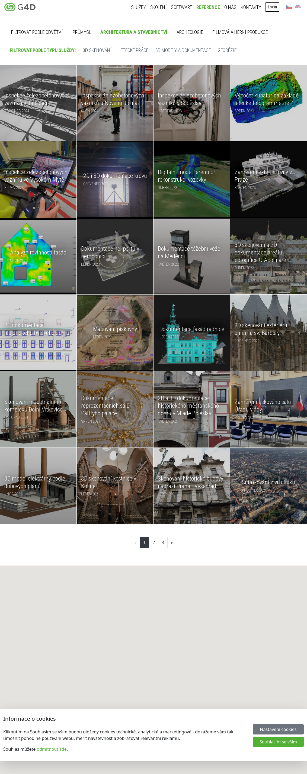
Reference (208, 7)
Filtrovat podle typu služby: (43, 50)
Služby (138, 7)
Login (272, 6)
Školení (159, 7)
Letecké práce (133, 50)
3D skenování (97, 50)
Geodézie (227, 50)
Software (181, 7)
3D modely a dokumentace (183, 50)
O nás (231, 7)
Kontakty (251, 7)
